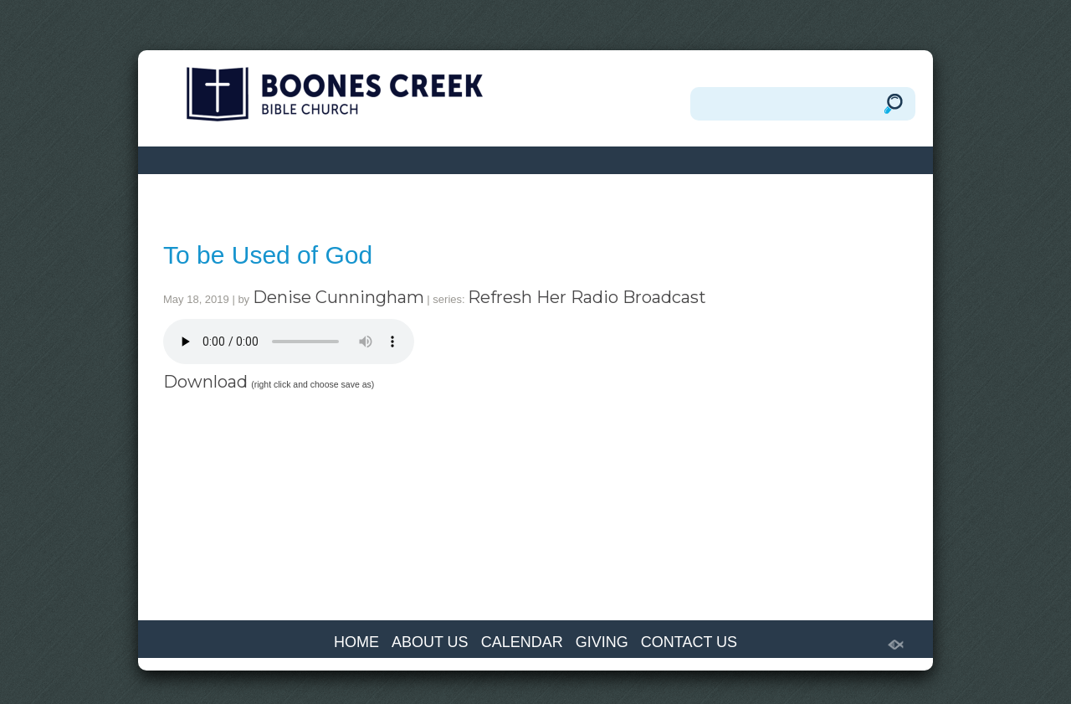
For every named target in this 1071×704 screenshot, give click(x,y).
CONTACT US (689, 642)
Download (205, 382)
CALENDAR (522, 642)
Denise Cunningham (338, 297)
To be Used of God (267, 255)
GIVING (602, 642)
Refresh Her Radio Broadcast (587, 297)
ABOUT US (430, 642)
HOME (356, 642)
